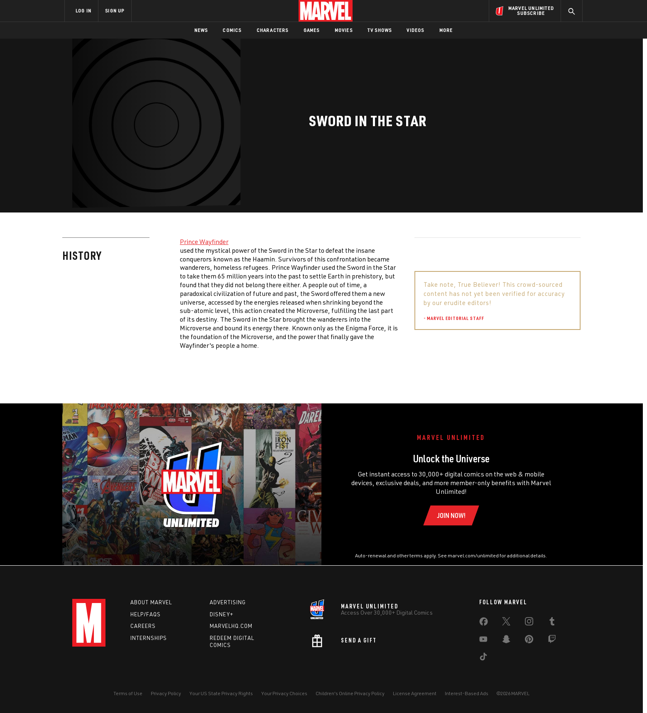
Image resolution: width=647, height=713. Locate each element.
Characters (273, 30)
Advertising (228, 602)
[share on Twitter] (506, 623)
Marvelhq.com (231, 626)
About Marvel (151, 602)
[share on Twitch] (552, 641)
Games (312, 30)
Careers (143, 626)
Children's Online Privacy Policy (350, 693)
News (201, 30)
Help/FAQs (145, 614)
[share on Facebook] (483, 623)
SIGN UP (114, 10)
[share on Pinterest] (529, 641)
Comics (232, 30)
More (446, 30)
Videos (415, 30)
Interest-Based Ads (466, 693)
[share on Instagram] (529, 623)
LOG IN (83, 10)
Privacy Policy (166, 693)
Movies (344, 30)
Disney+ (221, 614)
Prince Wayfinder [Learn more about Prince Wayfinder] (204, 241)
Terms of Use (127, 693)
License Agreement (414, 693)
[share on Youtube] (483, 641)
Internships (148, 638)
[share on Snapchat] (506, 641)
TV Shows (380, 30)
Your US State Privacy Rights (221, 693)
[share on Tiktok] (483, 658)
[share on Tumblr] (552, 623)
